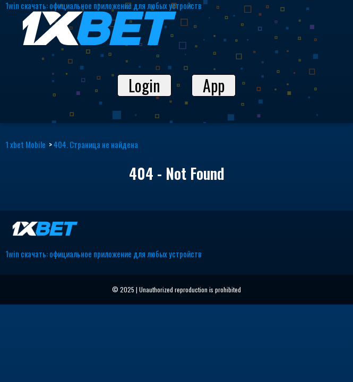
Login (144, 85)
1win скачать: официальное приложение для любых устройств (103, 253)
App (214, 85)
